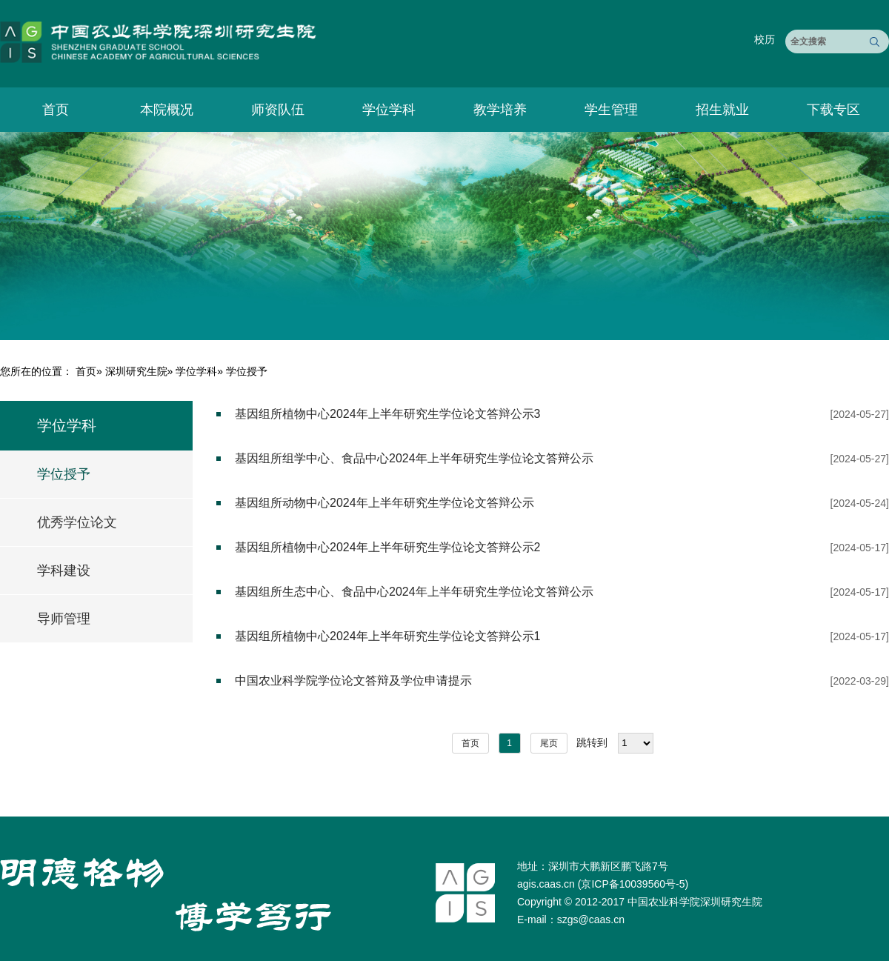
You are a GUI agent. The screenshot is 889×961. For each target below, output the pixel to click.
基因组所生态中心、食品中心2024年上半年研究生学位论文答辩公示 (414, 591)
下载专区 (833, 109)
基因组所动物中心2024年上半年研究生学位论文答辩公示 (384, 502)
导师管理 (63, 618)
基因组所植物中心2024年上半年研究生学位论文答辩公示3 (388, 414)
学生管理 (611, 109)
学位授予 (63, 474)
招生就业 (722, 109)
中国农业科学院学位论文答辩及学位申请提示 (353, 680)
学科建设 (63, 570)
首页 (55, 109)
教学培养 (500, 109)
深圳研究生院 (136, 371)
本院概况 (166, 109)
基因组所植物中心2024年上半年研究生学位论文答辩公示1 (388, 636)
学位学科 (389, 109)
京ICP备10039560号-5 (633, 884)
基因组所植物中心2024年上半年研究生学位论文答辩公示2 (388, 547)
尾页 (549, 743)
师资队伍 (277, 109)
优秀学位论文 (77, 522)
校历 (764, 39)
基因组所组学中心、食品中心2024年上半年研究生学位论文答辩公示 (414, 458)
